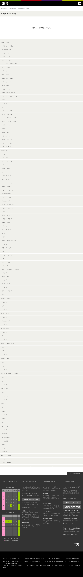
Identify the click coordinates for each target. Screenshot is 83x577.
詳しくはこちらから (68, 523)
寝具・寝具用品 (7, 462)
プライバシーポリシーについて (71, 515)
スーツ (4, 172)
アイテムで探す (12, 8)
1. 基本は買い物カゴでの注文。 (30, 493)
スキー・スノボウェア (9, 208)
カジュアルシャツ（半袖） (10, 117)
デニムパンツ (6, 136)
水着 (4, 211)
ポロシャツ (6, 53)
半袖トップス (5, 42)
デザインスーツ (7, 186)
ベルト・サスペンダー (9, 255)
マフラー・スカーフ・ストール (11, 269)
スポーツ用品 (5, 328)
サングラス (6, 273)
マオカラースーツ (7, 183)
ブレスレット (6, 283)
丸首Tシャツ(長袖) (8, 78)
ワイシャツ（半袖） (8, 110)
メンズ (5, 294)
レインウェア (6, 215)
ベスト (5, 154)
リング (5, 280)
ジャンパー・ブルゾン (9, 161)
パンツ (4, 128)
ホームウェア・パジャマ (9, 240)
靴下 (4, 237)
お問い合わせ (74, 534)
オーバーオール (7, 146)
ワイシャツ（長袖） (8, 114)
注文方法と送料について (29, 481)
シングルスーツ (7, 175)
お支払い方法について (49, 481)
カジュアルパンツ (7, 139)
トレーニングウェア (8, 204)
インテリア (6, 459)
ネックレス (6, 276)
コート (5, 164)
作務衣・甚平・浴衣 (8, 219)
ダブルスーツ (6, 179)
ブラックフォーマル (8, 190)
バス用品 (5, 441)
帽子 (4, 258)
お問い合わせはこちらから (29, 507)
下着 (4, 233)
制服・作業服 (6, 222)
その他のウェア (6, 201)
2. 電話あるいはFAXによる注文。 (30, 495)
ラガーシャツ (6, 56)
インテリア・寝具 (6, 455)
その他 (5, 70)
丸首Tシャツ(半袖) (8, 46)
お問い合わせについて (69, 481)
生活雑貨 (4, 433)
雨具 (4, 444)
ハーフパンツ (6, 132)
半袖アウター (6, 168)
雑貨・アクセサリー (7, 248)
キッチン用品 (6, 437)
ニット (5, 99)
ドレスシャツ (6, 125)
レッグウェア (5, 426)
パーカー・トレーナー (9, 92)
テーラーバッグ (7, 197)
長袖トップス (5, 74)
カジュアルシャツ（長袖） (10, 121)
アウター (4, 150)
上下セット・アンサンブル (10, 63)
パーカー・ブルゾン (8, 60)
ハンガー (5, 448)
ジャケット (6, 157)
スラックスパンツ (7, 143)
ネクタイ (5, 265)
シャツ (4, 107)
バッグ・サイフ (7, 262)
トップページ (4, 8)
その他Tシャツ (7, 49)
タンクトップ (6, 67)
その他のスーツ (7, 193)
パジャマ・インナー (7, 229)
